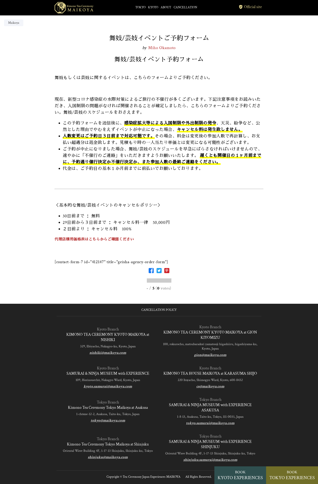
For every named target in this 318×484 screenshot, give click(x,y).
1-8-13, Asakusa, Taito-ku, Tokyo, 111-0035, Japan (210, 416)
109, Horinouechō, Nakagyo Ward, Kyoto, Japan (108, 380)
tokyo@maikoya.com (108, 420)
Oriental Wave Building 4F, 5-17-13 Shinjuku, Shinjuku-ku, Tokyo (108, 451)
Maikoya (13, 23)
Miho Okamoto (162, 47)
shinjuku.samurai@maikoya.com (210, 459)
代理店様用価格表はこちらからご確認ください (94, 239)
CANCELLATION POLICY (159, 310)
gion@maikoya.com (210, 354)
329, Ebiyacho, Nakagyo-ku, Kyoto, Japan (108, 346)
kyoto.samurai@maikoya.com (108, 386)
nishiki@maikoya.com (107, 352)
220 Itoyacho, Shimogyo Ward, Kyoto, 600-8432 (210, 380)
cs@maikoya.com (210, 386)
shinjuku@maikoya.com (108, 457)
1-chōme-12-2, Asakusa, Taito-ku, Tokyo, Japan (108, 414)
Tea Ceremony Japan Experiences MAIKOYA (151, 477)
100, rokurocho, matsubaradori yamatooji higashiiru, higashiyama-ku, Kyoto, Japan (210, 346)
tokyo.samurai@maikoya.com (210, 423)
